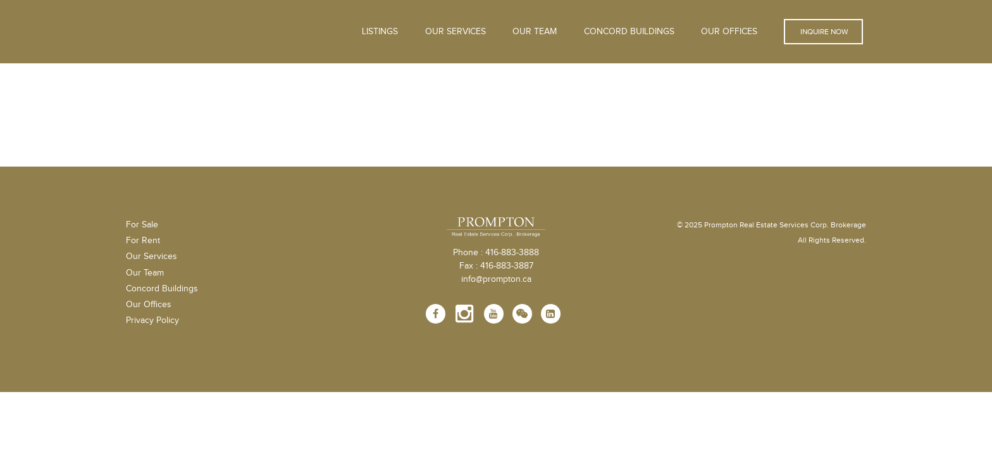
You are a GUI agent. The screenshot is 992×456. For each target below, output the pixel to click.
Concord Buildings (629, 32)
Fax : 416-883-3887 (496, 266)
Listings (380, 32)
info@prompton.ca (496, 279)
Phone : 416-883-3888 (496, 253)
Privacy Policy (152, 320)
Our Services (151, 256)
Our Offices (729, 32)
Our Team (534, 32)
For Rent (143, 241)
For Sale (142, 225)
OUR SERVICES (455, 32)
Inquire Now (823, 31)
